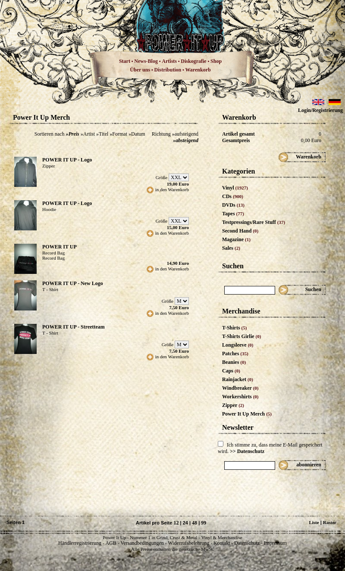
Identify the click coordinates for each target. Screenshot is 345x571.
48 (194, 523)
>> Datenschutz (247, 451)
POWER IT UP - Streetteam (73, 327)
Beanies (234, 362)
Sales (231, 248)
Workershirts (240, 397)
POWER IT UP (59, 247)
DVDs (233, 205)
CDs (232, 196)
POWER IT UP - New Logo (72, 283)
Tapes (233, 214)
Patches (235, 354)
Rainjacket (237, 379)
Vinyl (235, 188)
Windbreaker (240, 388)
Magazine (236, 239)
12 (176, 523)
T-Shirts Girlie (241, 336)
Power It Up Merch (247, 414)
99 (203, 523)
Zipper (233, 405)
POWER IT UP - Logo (67, 160)
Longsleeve (238, 345)
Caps (231, 371)
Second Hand (240, 231)
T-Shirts (234, 328)
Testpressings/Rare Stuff (253, 222)
